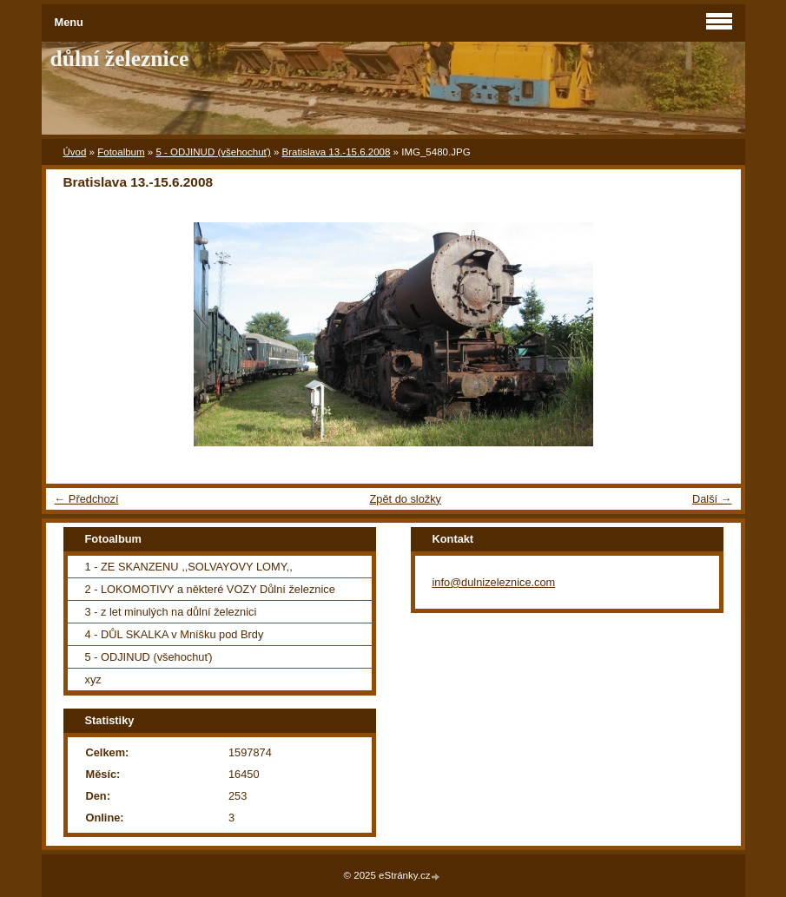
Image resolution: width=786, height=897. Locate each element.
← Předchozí (87, 498)
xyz (93, 679)
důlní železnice (119, 58)
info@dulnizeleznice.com (494, 582)
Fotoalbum (120, 152)
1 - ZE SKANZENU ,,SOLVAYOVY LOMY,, (189, 566)
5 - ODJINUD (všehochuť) (212, 152)
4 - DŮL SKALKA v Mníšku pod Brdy (174, 634)
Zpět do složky (405, 498)
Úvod (75, 152)
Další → (712, 498)
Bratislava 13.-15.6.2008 (336, 152)
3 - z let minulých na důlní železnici (171, 611)
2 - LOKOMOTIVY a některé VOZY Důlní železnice (210, 589)
